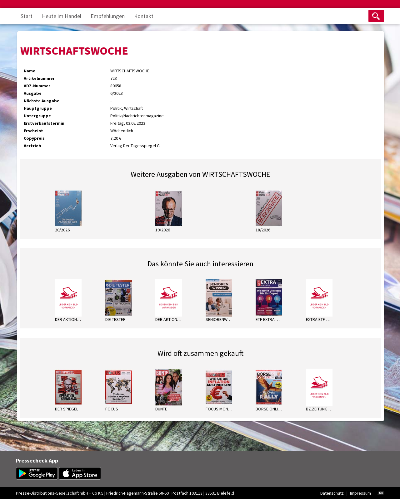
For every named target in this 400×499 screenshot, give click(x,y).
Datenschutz (332, 493)
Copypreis (34, 138)
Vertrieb (32, 145)
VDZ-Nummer (37, 86)
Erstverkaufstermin (44, 123)
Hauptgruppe (38, 108)
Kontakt (143, 16)
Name (29, 71)
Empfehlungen (108, 16)
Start (26, 16)
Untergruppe (37, 116)
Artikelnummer (39, 78)
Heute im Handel (61, 16)
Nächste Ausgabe (41, 101)
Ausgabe (33, 93)
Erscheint (33, 130)
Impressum (360, 493)
